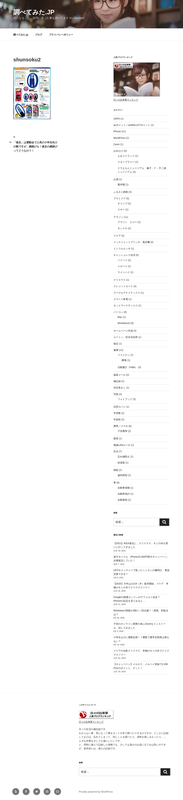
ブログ (38, 34)
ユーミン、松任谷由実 (125, 337)
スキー (121, 209)
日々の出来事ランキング (125, 100)
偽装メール (119, 374)
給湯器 (121, 462)
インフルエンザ (121, 248)
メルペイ (122, 266)
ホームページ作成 (123, 330)
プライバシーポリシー (61, 34)
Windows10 (124, 323)
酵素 (124, 360)
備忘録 (117, 381)
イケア (117, 235)
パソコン (118, 312)
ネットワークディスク (125, 305)
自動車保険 (124, 487)
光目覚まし (119, 387)
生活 (115, 451)
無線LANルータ (121, 445)
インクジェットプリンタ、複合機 (131, 242)
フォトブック (125, 399)
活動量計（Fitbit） (127, 367)
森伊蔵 (121, 184)
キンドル (122, 228)
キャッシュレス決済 (124, 255)
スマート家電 (120, 299)
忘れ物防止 (124, 456)
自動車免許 (124, 493)
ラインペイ (124, 272)
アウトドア (119, 198)
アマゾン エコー (127, 222)
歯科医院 (122, 475)
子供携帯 (122, 431)
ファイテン (124, 355)
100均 (116, 118)
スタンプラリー (126, 162)
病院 (115, 470)
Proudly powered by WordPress (96, 791)
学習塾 (117, 413)
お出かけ (118, 150)
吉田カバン (119, 406)
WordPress (119, 138)
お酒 (115, 179)
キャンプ (122, 203)
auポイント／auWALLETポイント (131, 125)
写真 (115, 394)
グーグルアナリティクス (126, 292)
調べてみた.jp (33, 12)
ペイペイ (122, 260)
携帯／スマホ (120, 426)
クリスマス (119, 279)
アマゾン (118, 217)
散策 (115, 438)
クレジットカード (123, 286)
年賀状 (117, 419)
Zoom (116, 144)
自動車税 (122, 499)
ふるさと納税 (120, 192)
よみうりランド (126, 155)
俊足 (115, 343)
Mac (120, 317)
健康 (115, 350)
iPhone (117, 131)
